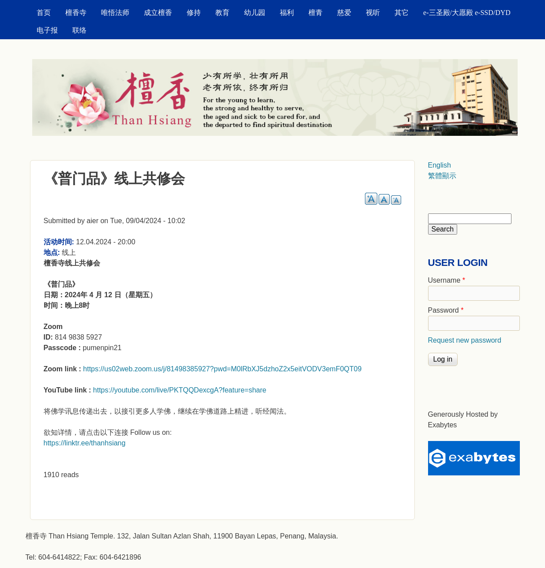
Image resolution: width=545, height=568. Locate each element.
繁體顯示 (442, 175)
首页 (44, 12)
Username (446, 280)
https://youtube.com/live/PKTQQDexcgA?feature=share (180, 390)
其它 (402, 12)
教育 (222, 12)
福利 (287, 12)
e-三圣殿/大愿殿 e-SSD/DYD (467, 12)
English (439, 165)
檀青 (315, 12)
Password (446, 310)
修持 (194, 12)
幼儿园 (254, 12)
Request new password (464, 340)
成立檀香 (158, 12)
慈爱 (344, 12)
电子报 (47, 30)
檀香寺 (75, 12)
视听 (373, 12)
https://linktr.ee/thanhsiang (85, 443)
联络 (79, 30)
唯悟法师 (115, 12)
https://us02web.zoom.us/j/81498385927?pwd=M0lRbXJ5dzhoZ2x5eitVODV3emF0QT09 (222, 369)
